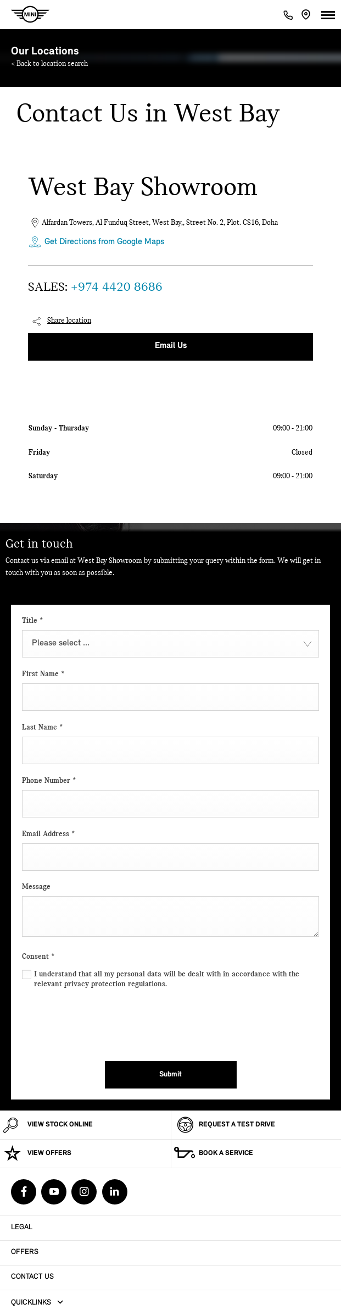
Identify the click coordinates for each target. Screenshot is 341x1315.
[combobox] (170, 644)
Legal (21, 1227)
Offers (24, 1252)
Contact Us (32, 1277)
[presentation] (105, 1022)
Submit (170, 1074)
